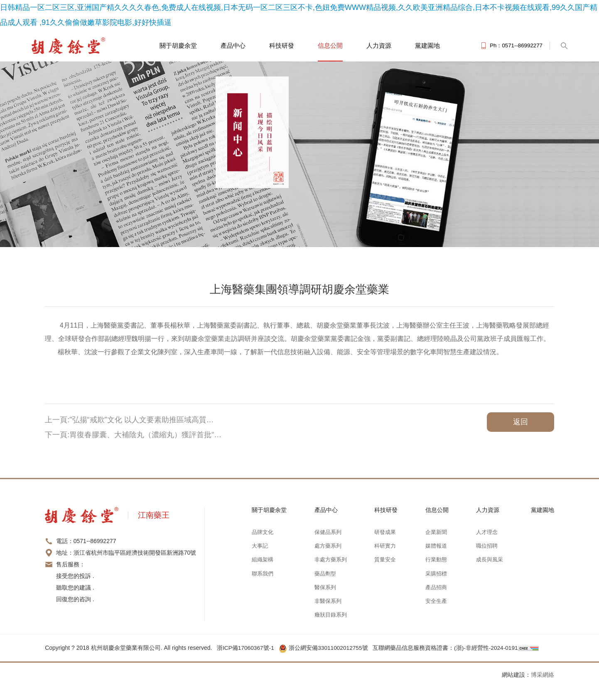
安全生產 (436, 601)
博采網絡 (542, 674)
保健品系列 (327, 532)
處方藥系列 (327, 546)
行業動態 (436, 559)
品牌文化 (262, 532)
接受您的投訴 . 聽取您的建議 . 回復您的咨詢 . (75, 587)
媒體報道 (436, 546)
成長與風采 (489, 559)
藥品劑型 (325, 573)
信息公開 (330, 45)
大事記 (260, 546)
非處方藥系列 (330, 559)
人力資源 (378, 45)
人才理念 (487, 532)
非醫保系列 (327, 601)
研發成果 (385, 532)
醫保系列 (325, 587)
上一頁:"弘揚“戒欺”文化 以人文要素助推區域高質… (129, 420)
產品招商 (436, 587)
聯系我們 (262, 573)
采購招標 (436, 573)
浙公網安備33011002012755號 (326, 647)
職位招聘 (487, 546)
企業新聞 (436, 532)
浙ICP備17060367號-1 (246, 647)
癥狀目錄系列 (330, 615)
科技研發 (281, 45)
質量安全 (385, 559)
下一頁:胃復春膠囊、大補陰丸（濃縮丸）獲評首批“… (133, 435)
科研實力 (385, 546)
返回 (520, 422)
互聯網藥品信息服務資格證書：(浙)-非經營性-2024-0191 (448, 647)
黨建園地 (427, 45)
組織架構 (262, 559)
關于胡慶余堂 (178, 45)
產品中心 (233, 45)
